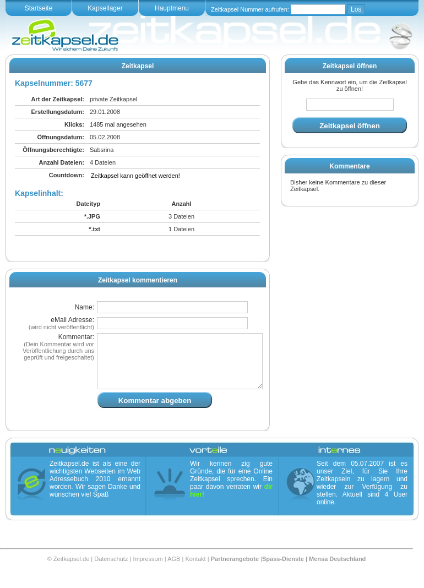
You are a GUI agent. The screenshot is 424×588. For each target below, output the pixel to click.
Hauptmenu (172, 8)
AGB (173, 572)
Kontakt (195, 572)
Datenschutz (111, 572)
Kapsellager (105, 8)
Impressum (147, 572)
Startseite (39, 8)
